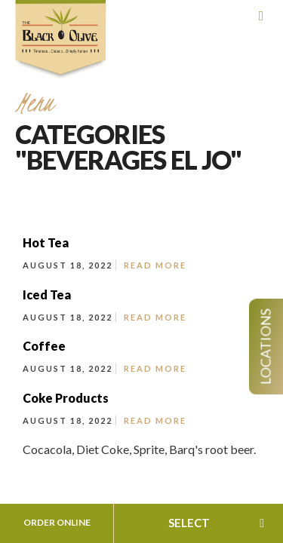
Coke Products (66, 398)
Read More (155, 265)
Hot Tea (46, 242)
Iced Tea (47, 294)
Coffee (44, 346)
